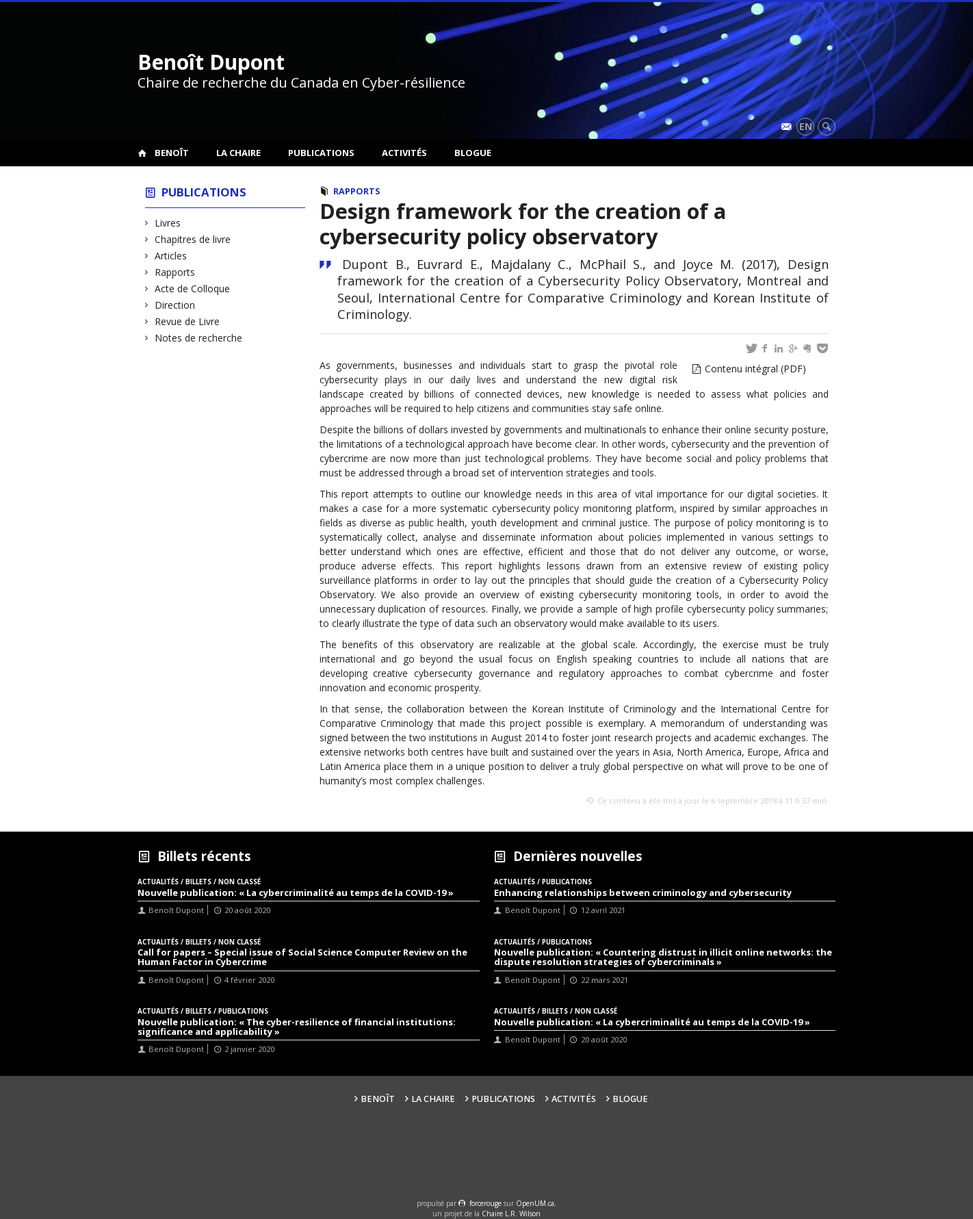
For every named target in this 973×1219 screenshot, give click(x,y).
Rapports (175, 272)
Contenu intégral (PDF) (755, 368)
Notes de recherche (198, 337)
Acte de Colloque (192, 288)
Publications (321, 152)
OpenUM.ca (535, 1203)
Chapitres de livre (193, 239)
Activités (404, 152)
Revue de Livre (187, 321)
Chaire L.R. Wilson (511, 1213)
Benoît (172, 152)
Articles (171, 255)
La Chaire (238, 152)
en (805, 126)
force (485, 1203)
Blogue (472, 152)
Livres (168, 222)
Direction (175, 304)
